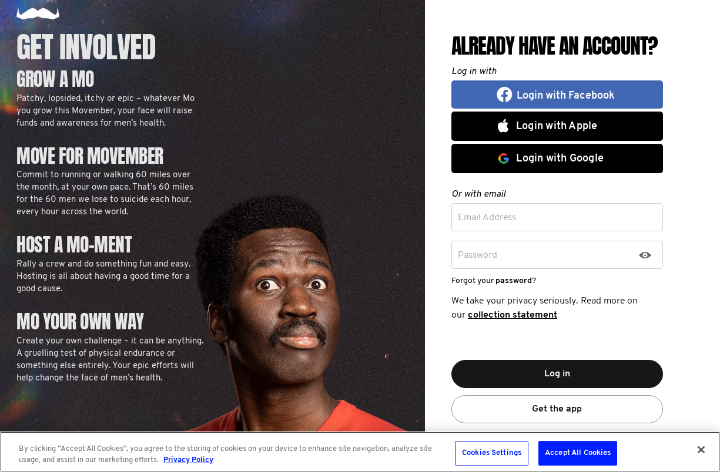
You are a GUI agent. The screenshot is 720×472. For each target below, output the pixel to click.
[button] (557, 94)
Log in (557, 374)
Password (477, 255)
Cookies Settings (491, 453)
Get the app (557, 409)
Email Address (487, 217)
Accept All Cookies (578, 453)
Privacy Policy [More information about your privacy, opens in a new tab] (188, 460)
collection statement (512, 315)
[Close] (701, 450)
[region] (360, 451)
